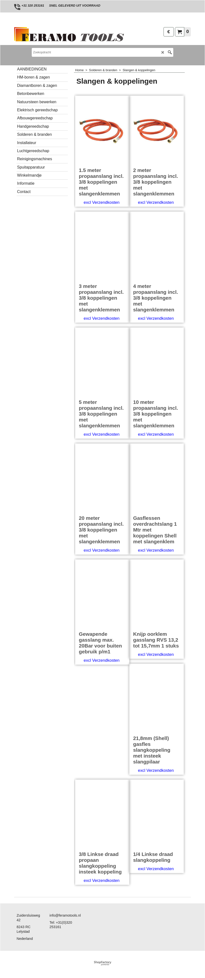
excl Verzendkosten (102, 202)
